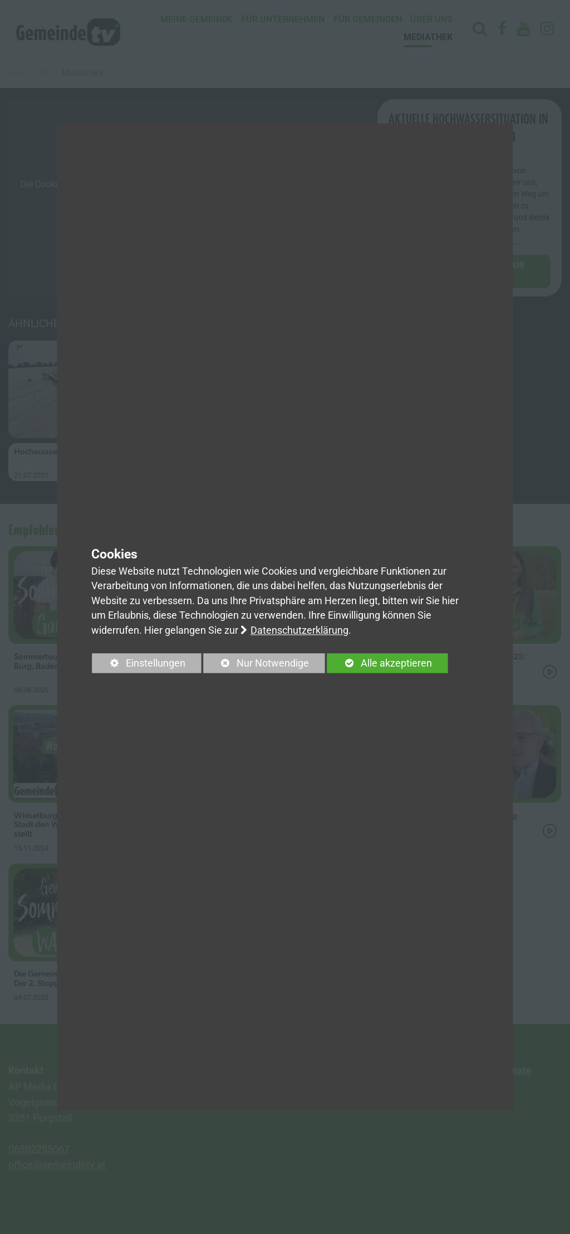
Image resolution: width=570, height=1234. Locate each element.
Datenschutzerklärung (299, 630)
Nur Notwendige (256, 665)
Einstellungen (138, 665)
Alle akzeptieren (379, 663)
